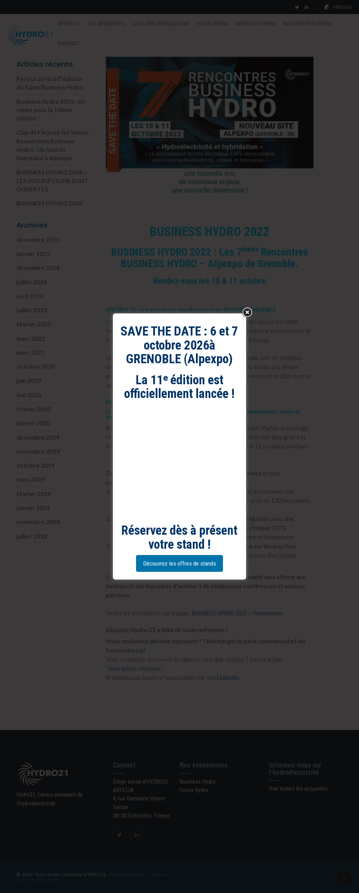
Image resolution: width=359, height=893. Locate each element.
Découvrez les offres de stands (179, 563)
